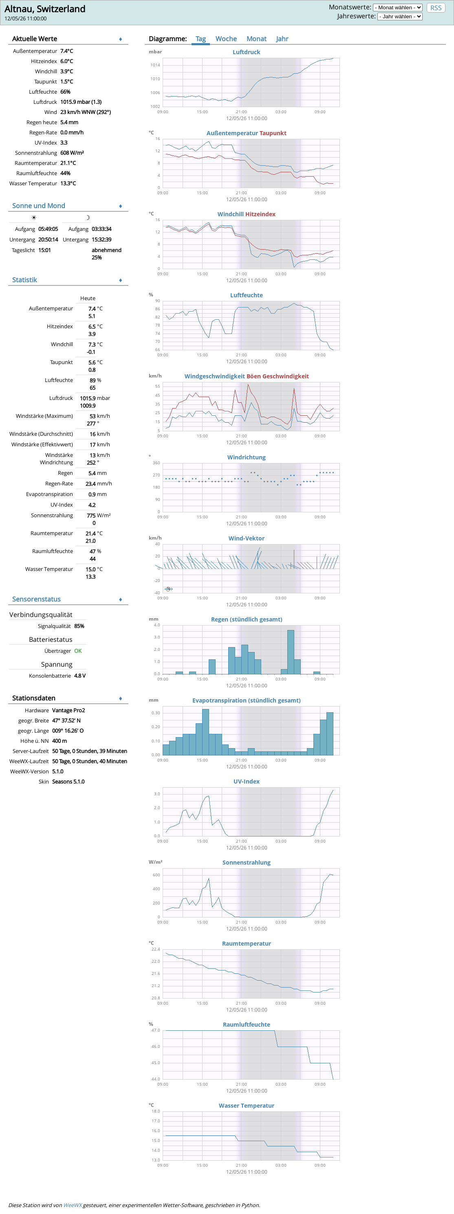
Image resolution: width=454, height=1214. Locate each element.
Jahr (282, 38)
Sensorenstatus (36, 599)
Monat (257, 38)
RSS (436, 7)
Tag (201, 38)
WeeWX (72, 1205)
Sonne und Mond (38, 205)
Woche (226, 38)
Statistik (24, 279)
